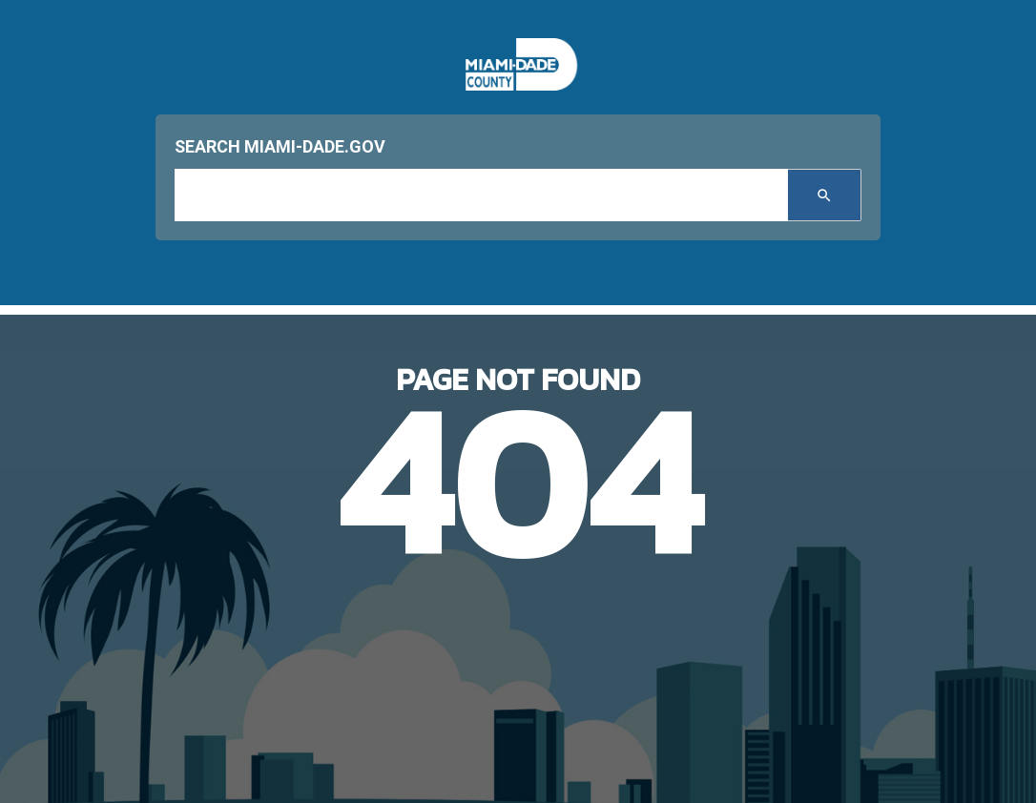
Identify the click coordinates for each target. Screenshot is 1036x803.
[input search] (481, 195)
